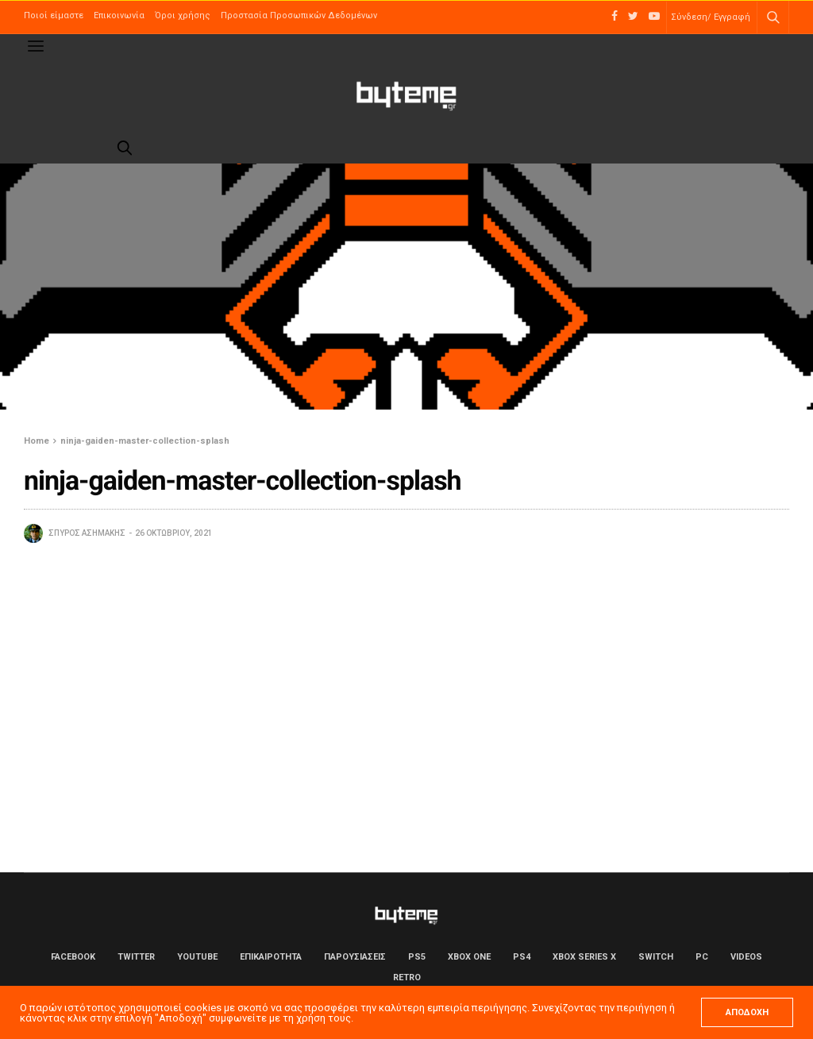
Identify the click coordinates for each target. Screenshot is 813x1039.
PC (701, 957)
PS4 (521, 957)
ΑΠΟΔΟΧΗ (747, 1012)
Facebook (73, 957)
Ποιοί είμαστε (53, 15)
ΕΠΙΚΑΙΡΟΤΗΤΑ (271, 957)
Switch (655, 957)
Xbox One (469, 957)
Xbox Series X (584, 957)
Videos (746, 957)
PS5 (417, 957)
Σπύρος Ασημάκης (86, 533)
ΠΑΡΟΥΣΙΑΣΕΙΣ (355, 957)
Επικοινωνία (119, 15)
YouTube (197, 957)
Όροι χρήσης (182, 15)
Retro (407, 977)
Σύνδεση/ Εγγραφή (710, 17)
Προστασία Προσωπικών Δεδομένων (299, 15)
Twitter (136, 957)
